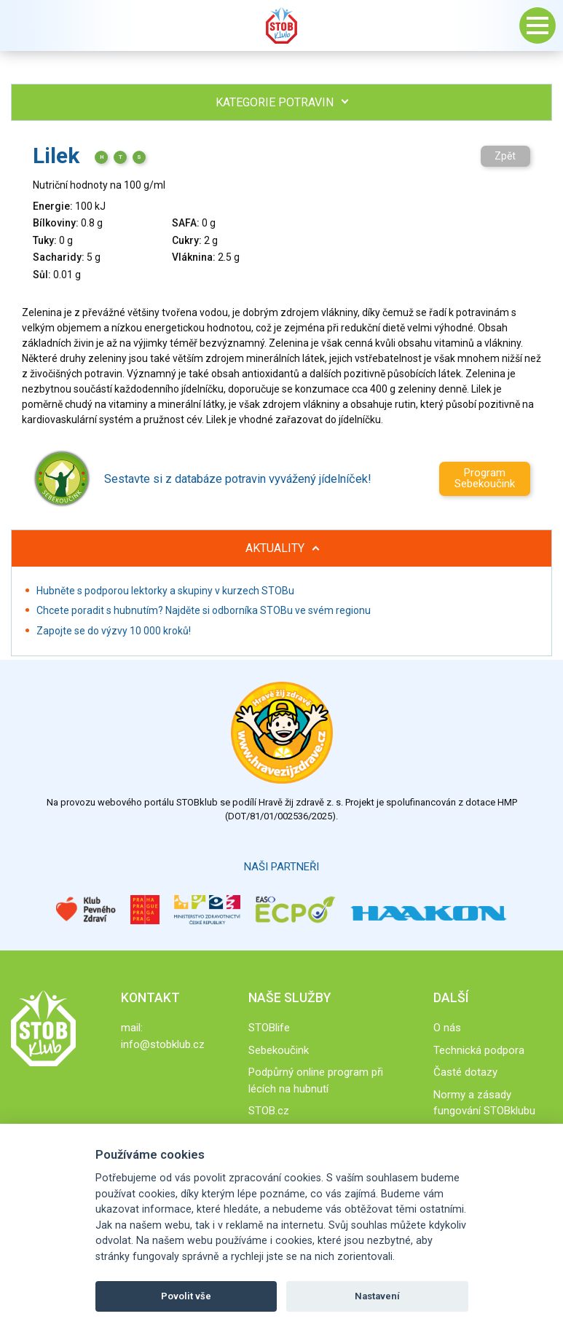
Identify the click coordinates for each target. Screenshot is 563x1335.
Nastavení (377, 1296)
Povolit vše (186, 1296)
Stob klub (281, 25)
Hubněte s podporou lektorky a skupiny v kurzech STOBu (165, 590)
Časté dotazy (465, 1072)
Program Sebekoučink (484, 478)
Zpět (505, 156)
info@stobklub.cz (163, 1044)
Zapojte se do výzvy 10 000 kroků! (113, 631)
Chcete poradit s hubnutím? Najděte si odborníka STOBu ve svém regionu (203, 610)
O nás (447, 1027)
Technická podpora (478, 1050)
